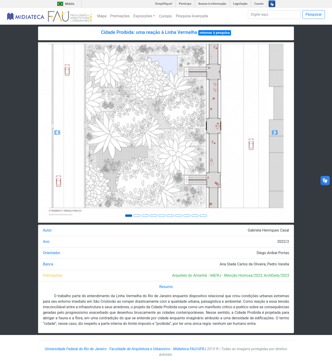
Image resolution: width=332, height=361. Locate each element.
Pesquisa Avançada (192, 16)
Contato (165, 16)
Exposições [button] (142, 16)
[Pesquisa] (274, 14)
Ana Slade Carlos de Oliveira (243, 264)
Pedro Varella (278, 264)
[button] (57, 132)
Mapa (102, 16)
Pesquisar (313, 14)
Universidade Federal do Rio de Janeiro (76, 349)
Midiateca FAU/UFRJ (189, 349)
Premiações (120, 16)
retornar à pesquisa (215, 33)
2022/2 (283, 241)
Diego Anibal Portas (273, 253)
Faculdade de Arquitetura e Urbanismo (139, 349)
